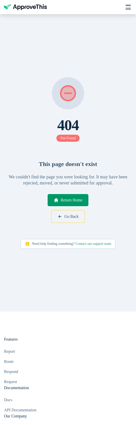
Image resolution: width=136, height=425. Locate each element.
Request (10, 382)
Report (9, 351)
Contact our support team (93, 244)
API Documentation (20, 410)
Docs (8, 400)
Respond (11, 371)
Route (9, 361)
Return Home (68, 200)
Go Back (68, 216)
